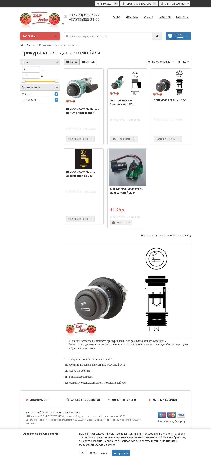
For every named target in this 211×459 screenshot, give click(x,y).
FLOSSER (30, 100)
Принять (121, 453)
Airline (28, 94)
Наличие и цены (78, 139)
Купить (118, 222)
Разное (31, 45)
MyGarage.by (178, 421)
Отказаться (99, 453)
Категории (40, 36)
